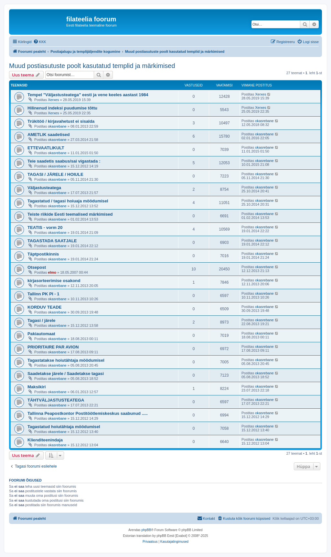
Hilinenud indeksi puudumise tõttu (62, 108)
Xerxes (53, 100)
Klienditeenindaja (45, 440)
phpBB (146, 530)
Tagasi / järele (41, 320)
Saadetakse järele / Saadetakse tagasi (65, 373)
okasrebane (57, 126)
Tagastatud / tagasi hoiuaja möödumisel (67, 201)
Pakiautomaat (41, 333)
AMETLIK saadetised (48, 134)
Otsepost (36, 267)
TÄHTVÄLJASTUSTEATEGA (55, 400)
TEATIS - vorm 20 (44, 227)
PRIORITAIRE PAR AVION (53, 347)
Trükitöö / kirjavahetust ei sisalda (60, 121)
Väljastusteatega (44, 187)
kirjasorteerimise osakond (53, 280)
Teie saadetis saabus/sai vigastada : (64, 161)
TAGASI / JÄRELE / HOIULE (55, 174)
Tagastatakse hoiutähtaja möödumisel (65, 360)
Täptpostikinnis (43, 254)
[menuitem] (39, 42)
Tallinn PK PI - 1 (43, 293)
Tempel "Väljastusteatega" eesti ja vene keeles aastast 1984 (87, 94)
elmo (52, 272)
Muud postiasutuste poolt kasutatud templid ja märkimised (92, 65)
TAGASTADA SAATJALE (52, 240)
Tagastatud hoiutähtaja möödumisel (63, 426)
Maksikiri (36, 386)
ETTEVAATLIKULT (45, 147)
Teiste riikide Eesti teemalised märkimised (70, 214)
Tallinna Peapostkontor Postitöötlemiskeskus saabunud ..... (87, 413)
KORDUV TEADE (44, 307)
